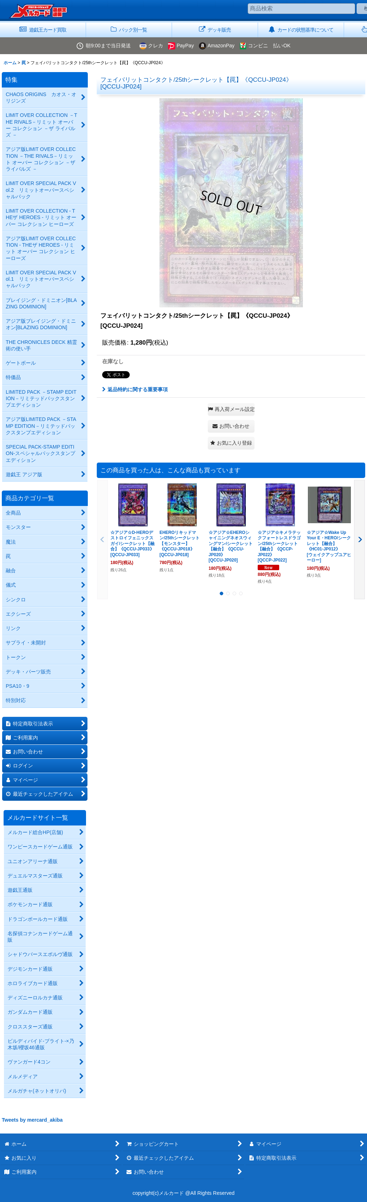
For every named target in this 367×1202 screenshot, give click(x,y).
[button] (231, 409)
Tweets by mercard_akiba (32, 1120)
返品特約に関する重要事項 (135, 389)
